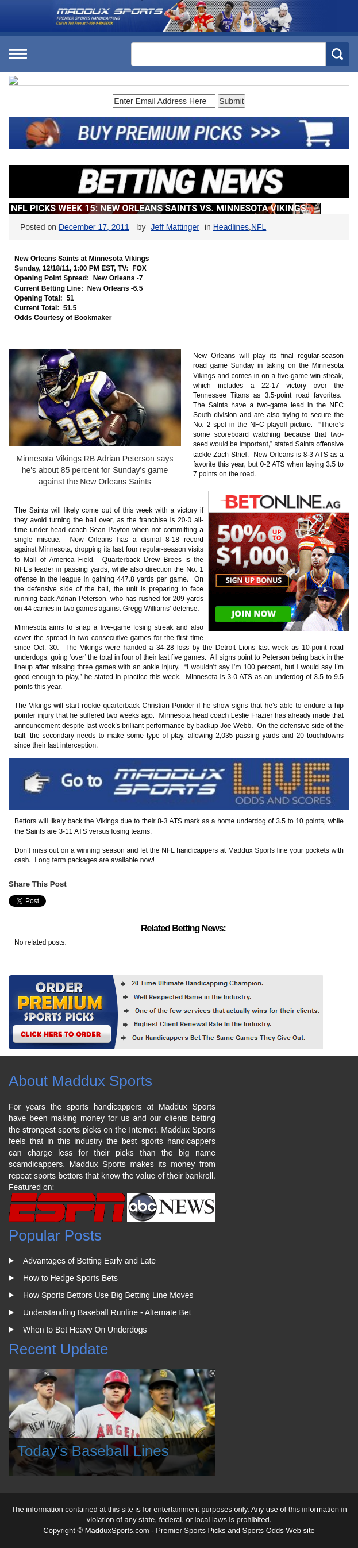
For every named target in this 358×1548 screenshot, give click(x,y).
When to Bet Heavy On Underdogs (85, 1329)
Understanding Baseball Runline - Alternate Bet (107, 1312)
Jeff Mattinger (175, 227)
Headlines (231, 227)
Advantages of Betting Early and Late (89, 1260)
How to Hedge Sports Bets (70, 1278)
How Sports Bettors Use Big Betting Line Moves (108, 1295)
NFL (258, 227)
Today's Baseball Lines (93, 1451)
